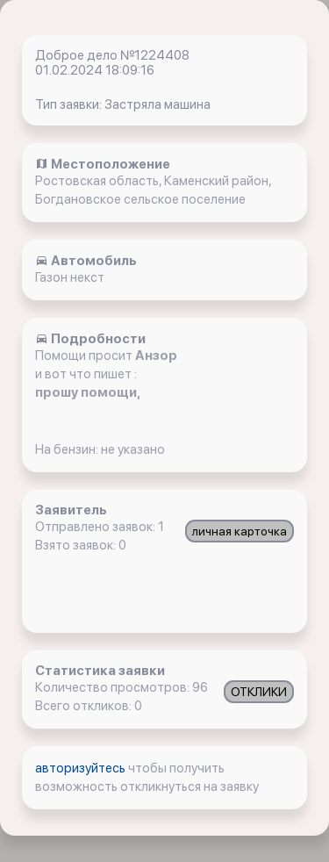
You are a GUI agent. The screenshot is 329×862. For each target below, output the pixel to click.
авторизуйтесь (81, 768)
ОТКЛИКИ (259, 692)
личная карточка (239, 531)
